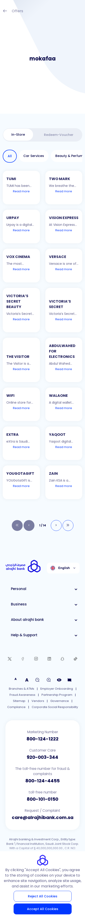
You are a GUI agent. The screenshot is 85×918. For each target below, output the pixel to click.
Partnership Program (56, 695)
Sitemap (19, 701)
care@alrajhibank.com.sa (42, 817)
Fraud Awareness (22, 695)
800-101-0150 (42, 799)
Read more (21, 191)
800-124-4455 (42, 781)
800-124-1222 (42, 739)
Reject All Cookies (42, 896)
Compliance (16, 707)
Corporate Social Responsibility (55, 707)
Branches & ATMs (21, 689)
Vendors (38, 701)
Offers (13, 11)
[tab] (18, 135)
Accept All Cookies (42, 909)
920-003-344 (42, 757)
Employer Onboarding (56, 689)
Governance (59, 701)
